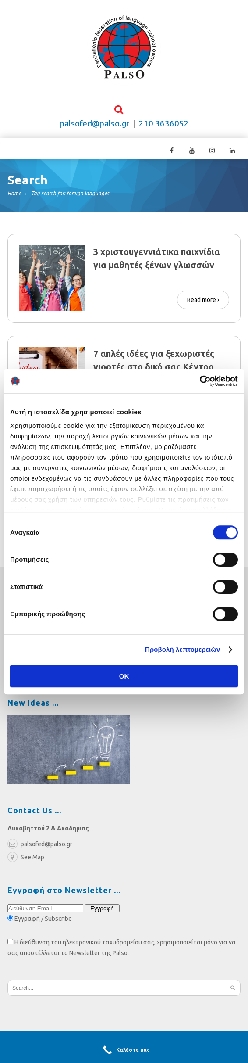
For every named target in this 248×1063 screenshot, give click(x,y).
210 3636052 (164, 127)
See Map (25, 860)
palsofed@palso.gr (94, 127)
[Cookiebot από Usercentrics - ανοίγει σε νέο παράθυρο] (199, 381)
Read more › (203, 301)
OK (124, 676)
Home (14, 197)
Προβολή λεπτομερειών (182, 649)
